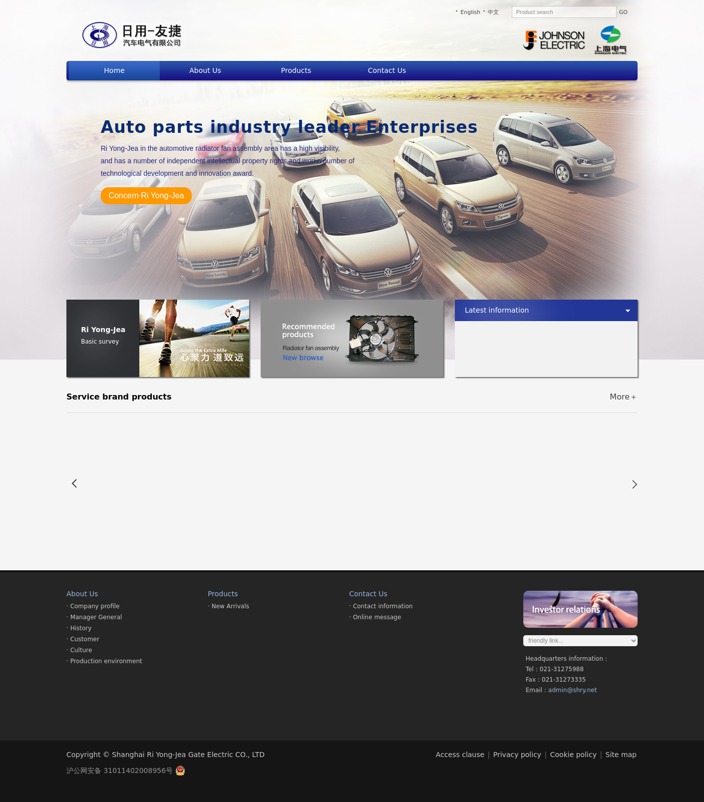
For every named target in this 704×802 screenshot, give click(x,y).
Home (114, 70)
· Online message (375, 617)
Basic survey (100, 341)
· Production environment (104, 661)
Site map (621, 755)
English (470, 12)
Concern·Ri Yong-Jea (146, 195)
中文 (493, 12)
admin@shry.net (572, 690)
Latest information (497, 310)
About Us (205, 70)
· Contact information (380, 606)
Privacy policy (517, 755)
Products (296, 70)
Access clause (460, 755)
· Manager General (94, 617)
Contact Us (387, 70)
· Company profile (92, 606)
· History (78, 628)
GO (623, 12)
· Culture (79, 650)
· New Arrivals (228, 606)
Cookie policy (573, 755)
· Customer (82, 639)
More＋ (624, 396)
